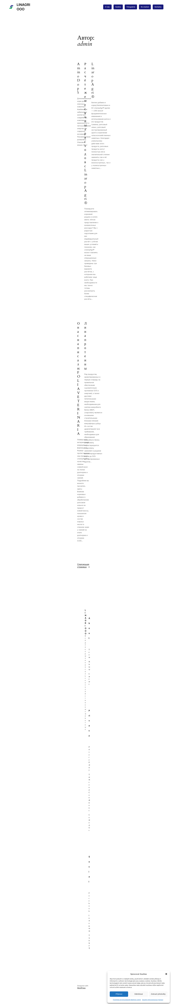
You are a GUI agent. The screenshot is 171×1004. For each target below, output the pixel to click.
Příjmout (119, 994)
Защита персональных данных (152, 1000)
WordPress (81, 988)
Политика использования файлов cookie (127, 1000)
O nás (107, 7)
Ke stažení (145, 7)
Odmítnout (138, 994)
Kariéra (118, 7)
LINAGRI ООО (85, 622)
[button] (166, 974)
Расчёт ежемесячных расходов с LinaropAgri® (85, 133)
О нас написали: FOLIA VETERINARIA (78, 378)
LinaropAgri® (92, 80)
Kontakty (158, 7)
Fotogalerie (131, 7)
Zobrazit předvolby (158, 994)
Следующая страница (83, 565)
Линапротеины (85, 345)
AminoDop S (78, 78)
